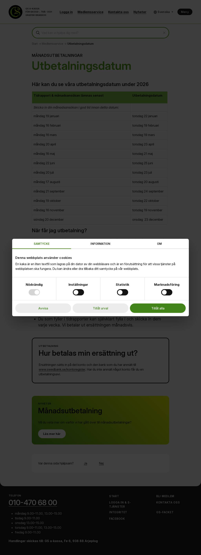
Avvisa (43, 308)
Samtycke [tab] (42, 243)
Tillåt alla (157, 308)
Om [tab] (159, 243)
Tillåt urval (100, 308)
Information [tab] (100, 243)
